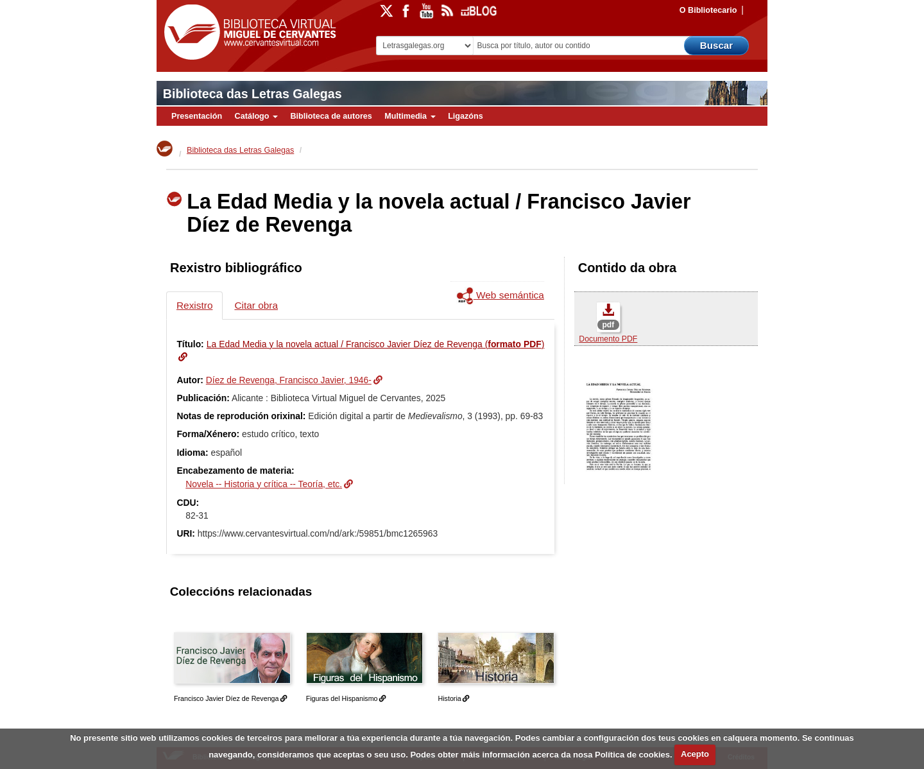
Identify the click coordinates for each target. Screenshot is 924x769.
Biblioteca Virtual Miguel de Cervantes (247, 32)
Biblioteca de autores (331, 116)
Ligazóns (465, 116)
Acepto (695, 754)
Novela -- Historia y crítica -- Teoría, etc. (263, 484)
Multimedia (409, 116)
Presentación (196, 116)
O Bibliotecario (708, 10)
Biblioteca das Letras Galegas (252, 94)
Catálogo (256, 116)
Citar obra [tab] (256, 305)
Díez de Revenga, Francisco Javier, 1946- (289, 380)
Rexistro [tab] (194, 305)
